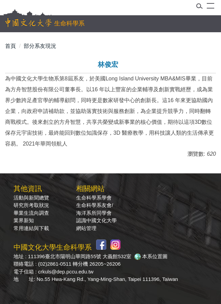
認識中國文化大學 (96, 220)
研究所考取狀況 (31, 205)
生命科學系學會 (94, 198)
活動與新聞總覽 (31, 198)
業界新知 (24, 220)
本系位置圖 (155, 256)
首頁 (10, 46)
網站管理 (86, 228)
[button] (201, 7)
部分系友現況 (40, 46)
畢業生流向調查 (31, 213)
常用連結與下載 (31, 228)
